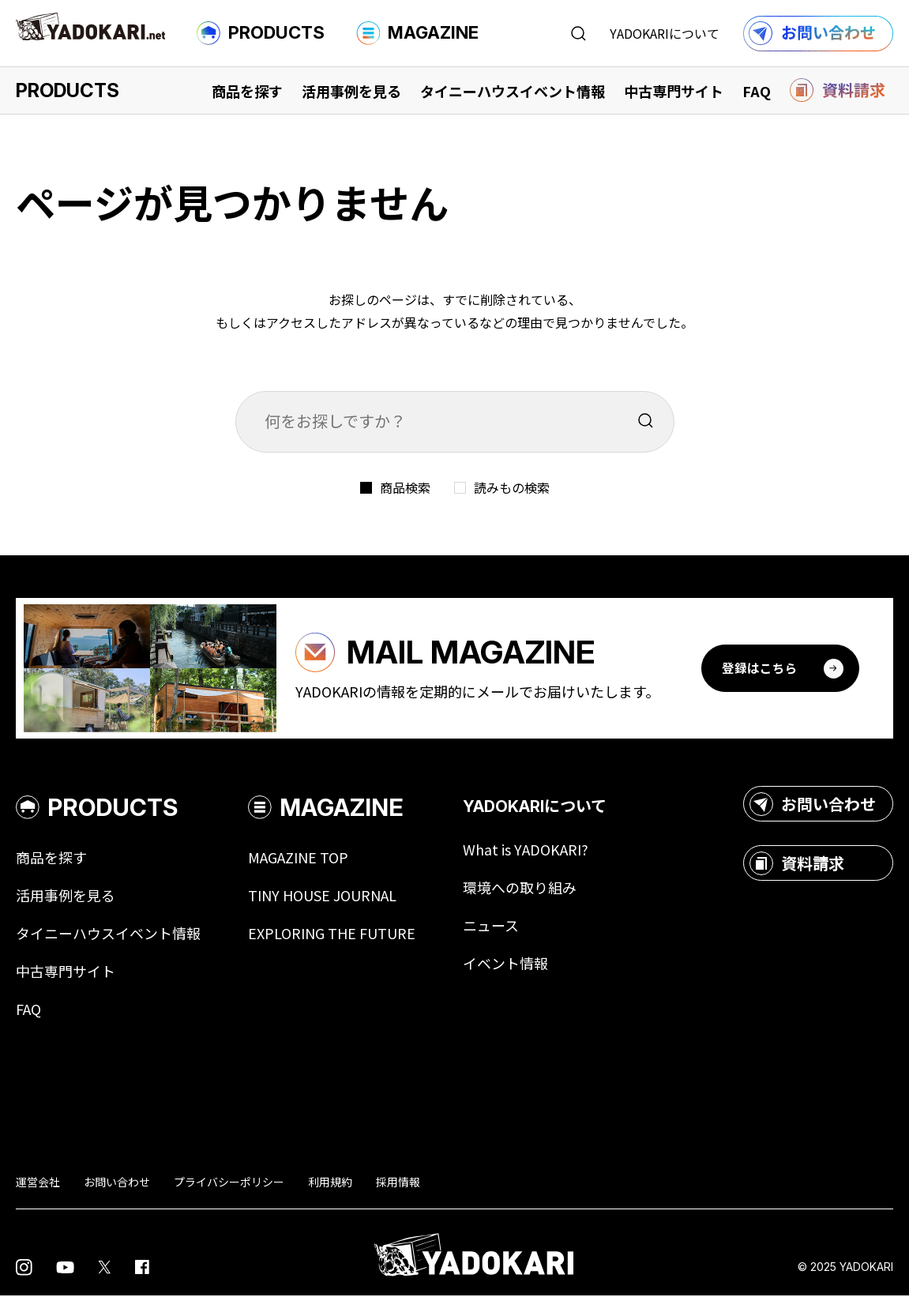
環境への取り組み (520, 889)
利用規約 (330, 1183)
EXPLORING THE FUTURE (331, 935)
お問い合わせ (812, 806)
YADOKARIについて (664, 33)
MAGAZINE (417, 33)
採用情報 (398, 1183)
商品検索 (405, 487)
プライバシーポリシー (229, 1183)
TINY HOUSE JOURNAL (322, 897)
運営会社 (38, 1183)
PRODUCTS (261, 33)
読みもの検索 (512, 487)
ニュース (491, 927)
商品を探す (247, 91)
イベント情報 (505, 965)
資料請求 (796, 865)
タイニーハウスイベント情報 (512, 91)
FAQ (756, 91)
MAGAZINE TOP (298, 859)
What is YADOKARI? (525, 851)
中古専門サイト (673, 91)
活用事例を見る (351, 91)
